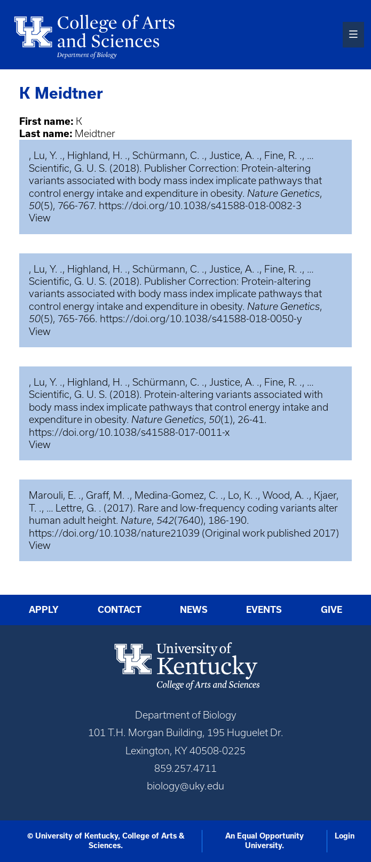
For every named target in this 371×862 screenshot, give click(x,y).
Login (344, 836)
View (40, 218)
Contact (119, 609)
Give (331, 609)
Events (264, 609)
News (194, 609)
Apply (44, 609)
